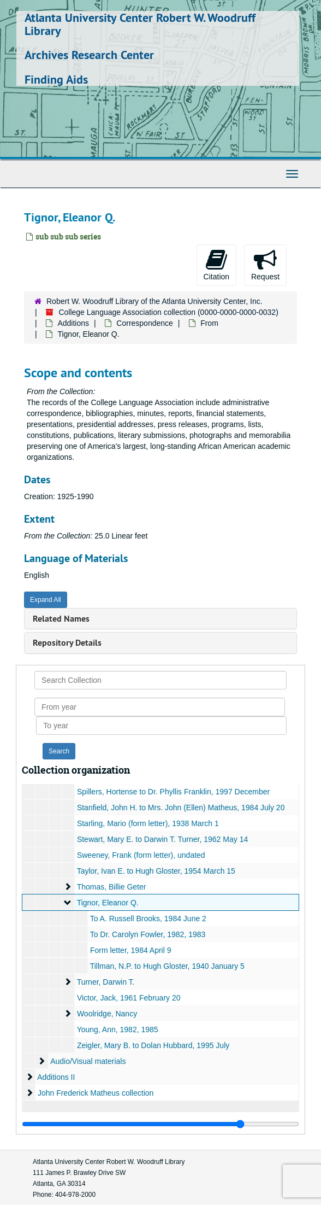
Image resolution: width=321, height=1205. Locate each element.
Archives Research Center (89, 54)
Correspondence (144, 323)
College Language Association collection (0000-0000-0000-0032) (168, 312)
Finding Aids (56, 79)
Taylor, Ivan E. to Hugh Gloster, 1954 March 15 (156, 871)
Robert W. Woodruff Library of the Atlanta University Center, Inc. (154, 301)
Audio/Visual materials (88, 1061)
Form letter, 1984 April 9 (130, 950)
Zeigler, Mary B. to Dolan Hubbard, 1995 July (153, 1045)
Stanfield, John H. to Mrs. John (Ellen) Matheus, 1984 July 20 (181, 807)
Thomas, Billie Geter (111, 886)
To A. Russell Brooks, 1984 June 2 (148, 918)
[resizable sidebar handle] (160, 1124)
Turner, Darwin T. (106, 982)
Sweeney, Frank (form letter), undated (141, 855)
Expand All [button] (45, 600)
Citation (216, 264)
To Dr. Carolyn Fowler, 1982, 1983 (148, 934)
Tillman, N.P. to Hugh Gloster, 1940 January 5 (167, 966)
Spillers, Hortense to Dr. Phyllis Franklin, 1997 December (173, 791)
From (209, 323)
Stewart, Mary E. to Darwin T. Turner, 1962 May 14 (162, 839)
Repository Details (67, 642)
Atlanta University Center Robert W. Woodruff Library (140, 24)
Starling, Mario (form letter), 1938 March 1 (148, 823)
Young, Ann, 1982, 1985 (117, 1029)
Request (265, 264)
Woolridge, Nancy (107, 1013)
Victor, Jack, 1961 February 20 (129, 997)
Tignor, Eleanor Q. (108, 902)
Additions (73, 323)
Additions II (56, 1077)
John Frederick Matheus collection (95, 1093)
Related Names (61, 618)
